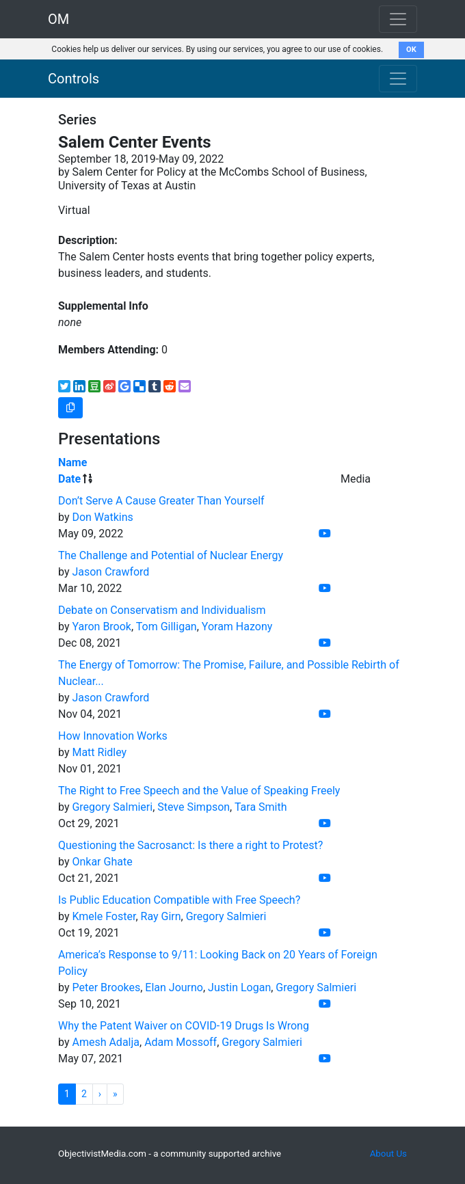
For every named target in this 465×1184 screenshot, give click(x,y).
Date (69, 478)
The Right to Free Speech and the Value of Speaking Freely (199, 790)
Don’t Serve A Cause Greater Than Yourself (161, 500)
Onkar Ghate (102, 861)
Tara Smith (261, 806)
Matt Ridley (99, 752)
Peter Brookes (106, 987)
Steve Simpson (193, 806)
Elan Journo (174, 987)
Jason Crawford (110, 571)
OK (411, 49)
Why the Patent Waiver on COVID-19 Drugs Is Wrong (183, 1025)
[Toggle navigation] (398, 78)
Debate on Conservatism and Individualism (162, 610)
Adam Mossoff (180, 1042)
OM (58, 19)
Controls (73, 78)
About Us (388, 1153)
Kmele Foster (103, 916)
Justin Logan (239, 987)
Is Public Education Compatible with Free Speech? (179, 899)
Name (72, 462)
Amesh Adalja (106, 1042)
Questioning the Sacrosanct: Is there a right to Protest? (190, 845)
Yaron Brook (101, 626)
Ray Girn (161, 916)
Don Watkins (102, 517)
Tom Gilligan (166, 626)
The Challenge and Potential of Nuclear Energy (170, 555)
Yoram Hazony (237, 626)
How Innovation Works (113, 735)
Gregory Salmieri (112, 806)
